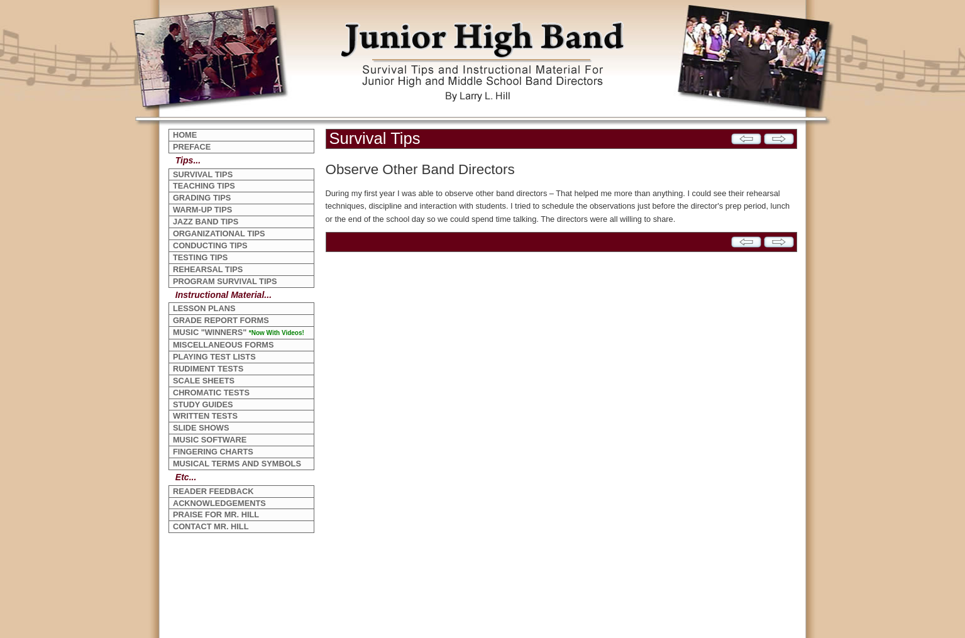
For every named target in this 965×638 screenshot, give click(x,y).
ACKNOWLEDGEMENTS (219, 503)
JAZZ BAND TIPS (206, 221)
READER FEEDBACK (213, 491)
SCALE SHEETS (203, 380)
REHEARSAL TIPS (208, 269)
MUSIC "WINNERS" (238, 332)
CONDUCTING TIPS (210, 245)
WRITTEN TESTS (205, 416)
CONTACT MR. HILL (211, 526)
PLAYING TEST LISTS (214, 356)
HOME (185, 135)
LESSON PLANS (204, 308)
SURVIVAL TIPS (203, 174)
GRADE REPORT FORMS (221, 320)
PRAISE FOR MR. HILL (216, 514)
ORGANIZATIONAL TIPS (219, 233)
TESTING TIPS (200, 257)
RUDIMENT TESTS (208, 368)
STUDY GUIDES (203, 404)
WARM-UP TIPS (202, 209)
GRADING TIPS (202, 197)
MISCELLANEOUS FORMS (223, 344)
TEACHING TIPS (204, 185)
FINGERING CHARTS (213, 451)
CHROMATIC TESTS (211, 392)
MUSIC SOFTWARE (209, 439)
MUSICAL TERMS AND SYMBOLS (237, 463)
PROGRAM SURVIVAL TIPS (225, 281)
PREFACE (192, 146)
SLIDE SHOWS (201, 427)
